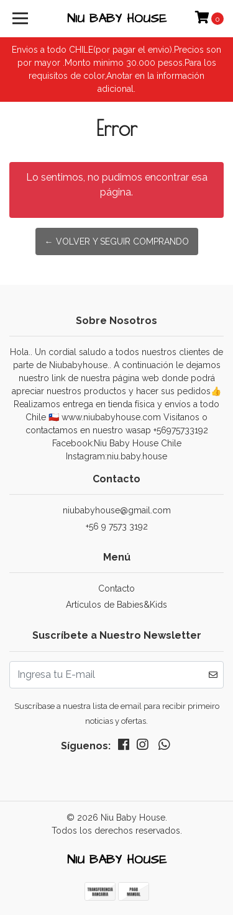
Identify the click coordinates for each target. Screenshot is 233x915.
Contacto (116, 588)
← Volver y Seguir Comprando (117, 241)
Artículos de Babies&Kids (116, 605)
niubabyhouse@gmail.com (117, 510)
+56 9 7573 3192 (117, 526)
